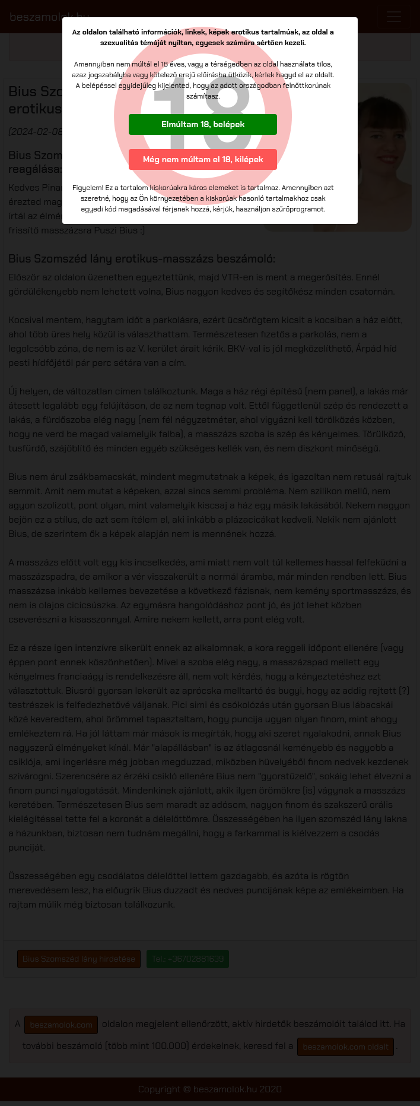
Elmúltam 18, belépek (202, 124)
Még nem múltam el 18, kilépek (203, 159)
